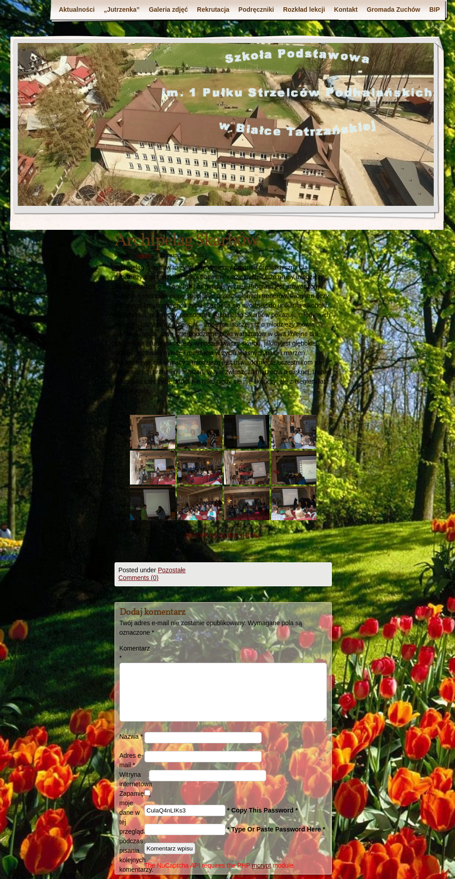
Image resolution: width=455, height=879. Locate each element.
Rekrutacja (213, 9)
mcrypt (261, 865)
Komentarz (132, 653)
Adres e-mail (132, 760)
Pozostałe (172, 570)
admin (144, 255)
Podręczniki (256, 9)
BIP (434, 9)
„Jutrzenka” (121, 9)
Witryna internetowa (134, 779)
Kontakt (346, 9)
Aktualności (77, 9)
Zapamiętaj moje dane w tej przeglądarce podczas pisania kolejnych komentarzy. (132, 831)
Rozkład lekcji (304, 9)
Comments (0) (139, 577)
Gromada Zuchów (393, 9)
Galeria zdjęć (168, 9)
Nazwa (131, 736)
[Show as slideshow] (223, 535)
